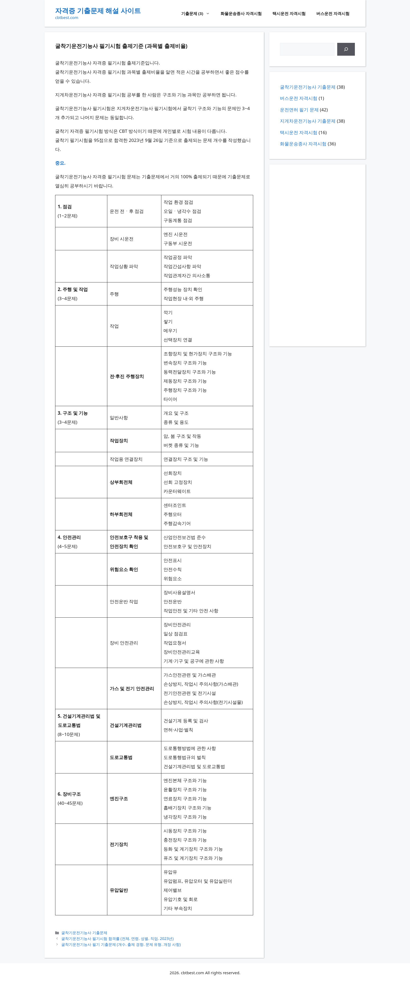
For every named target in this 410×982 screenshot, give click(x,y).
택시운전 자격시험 (289, 13)
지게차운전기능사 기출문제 (308, 121)
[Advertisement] (317, 255)
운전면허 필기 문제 (299, 110)
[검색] (346, 49)
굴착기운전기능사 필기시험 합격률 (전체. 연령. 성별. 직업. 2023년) (117, 938)
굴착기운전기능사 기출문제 (84, 932)
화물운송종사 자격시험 (241, 13)
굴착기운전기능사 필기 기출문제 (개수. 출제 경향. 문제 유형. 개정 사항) (121, 944)
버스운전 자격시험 (333, 13)
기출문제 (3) (198, 13)
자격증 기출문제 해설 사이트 (98, 10)
